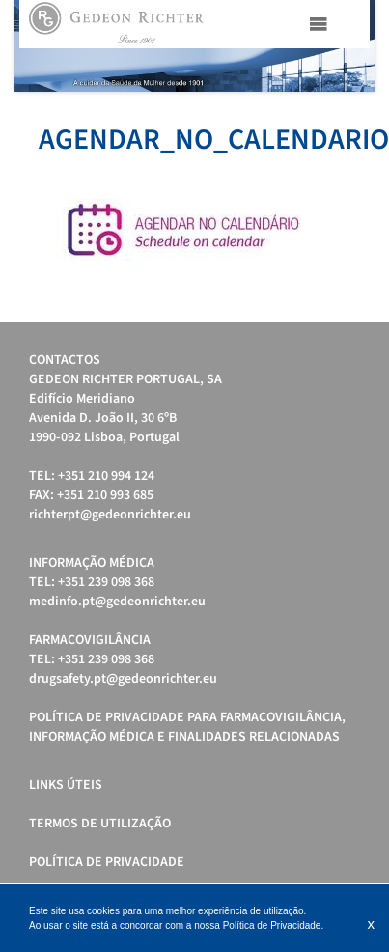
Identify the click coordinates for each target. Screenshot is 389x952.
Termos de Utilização (100, 823)
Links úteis (65, 785)
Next (349, 45)
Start (350, 115)
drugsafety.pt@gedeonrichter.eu (123, 678)
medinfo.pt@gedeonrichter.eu (117, 601)
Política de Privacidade (106, 862)
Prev (39, 45)
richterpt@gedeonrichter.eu (110, 514)
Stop (365, 115)
